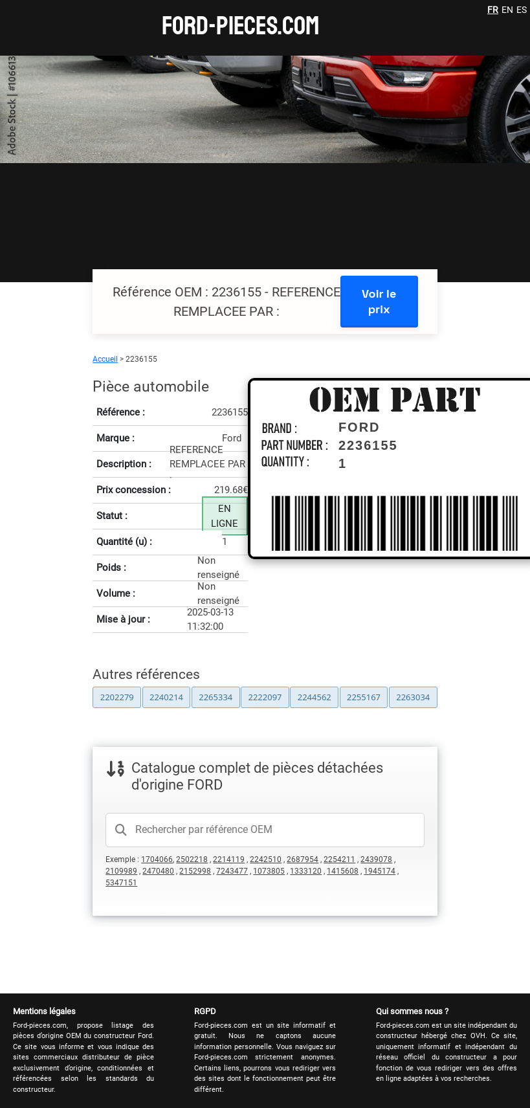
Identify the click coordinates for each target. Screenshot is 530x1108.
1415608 (343, 871)
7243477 (232, 871)
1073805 (269, 871)
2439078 (376, 859)
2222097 (265, 697)
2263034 (413, 697)
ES (521, 10)
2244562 (314, 697)
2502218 (192, 859)
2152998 (195, 871)
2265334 (215, 697)
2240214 (166, 697)
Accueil (105, 359)
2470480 (158, 871)
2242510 (266, 859)
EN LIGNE (224, 516)
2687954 (302, 859)
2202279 (117, 697)
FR (492, 10)
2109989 (121, 871)
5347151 (121, 882)
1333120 (306, 871)
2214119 (229, 859)
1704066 (157, 859)
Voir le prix (379, 301)
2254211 (339, 859)
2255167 (364, 697)
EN (507, 10)
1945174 (379, 871)
